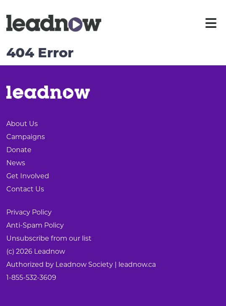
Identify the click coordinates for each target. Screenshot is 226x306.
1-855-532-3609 (31, 278)
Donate (19, 150)
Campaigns (25, 137)
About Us (22, 124)
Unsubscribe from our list (49, 238)
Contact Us (25, 189)
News (15, 163)
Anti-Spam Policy (35, 225)
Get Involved (27, 176)
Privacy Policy (29, 212)
